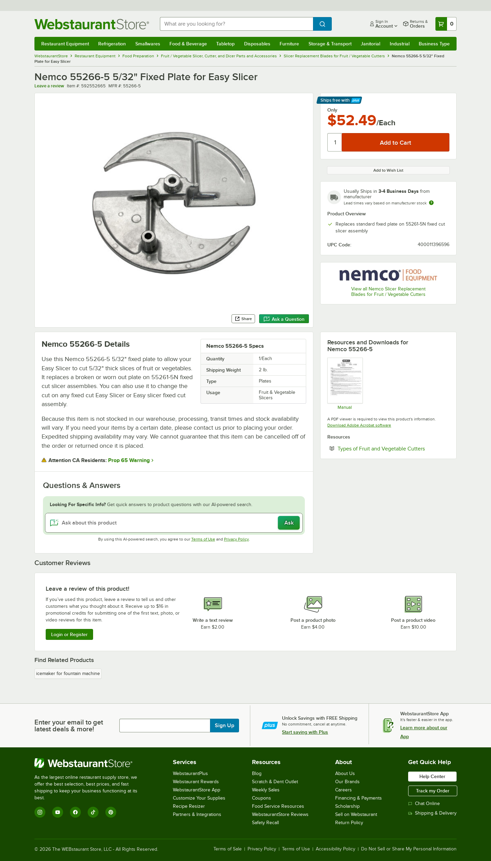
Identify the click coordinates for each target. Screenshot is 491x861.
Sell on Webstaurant (356, 814)
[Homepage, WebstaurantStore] (91, 24)
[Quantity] (335, 142)
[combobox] (236, 24)
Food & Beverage (188, 43)
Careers (343, 789)
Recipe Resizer (189, 806)
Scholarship (347, 806)
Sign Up (224, 725)
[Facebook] (75, 812)
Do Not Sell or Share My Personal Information (409, 849)
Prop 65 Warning (129, 460)
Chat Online (424, 803)
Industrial (400, 43)
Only (332, 110)
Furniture (289, 43)
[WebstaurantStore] (90, 763)
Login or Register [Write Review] (69, 634)
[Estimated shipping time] (431, 203)
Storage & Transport (330, 43)
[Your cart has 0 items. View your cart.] (446, 24)
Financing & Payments (358, 798)
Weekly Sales (266, 789)
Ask (289, 523)
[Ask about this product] (173, 522)
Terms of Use (203, 539)
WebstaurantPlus (190, 773)
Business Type (434, 43)
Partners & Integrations (197, 814)
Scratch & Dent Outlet (275, 781)
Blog (257, 773)
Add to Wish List (388, 170)
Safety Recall (265, 822)
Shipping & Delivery (432, 813)
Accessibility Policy (335, 849)
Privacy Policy (236, 539)
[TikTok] (93, 812)
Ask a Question (284, 319)
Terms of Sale (227, 849)
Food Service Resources (278, 806)
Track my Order (432, 790)
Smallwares (147, 43)
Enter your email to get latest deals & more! (68, 725)
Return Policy (349, 822)
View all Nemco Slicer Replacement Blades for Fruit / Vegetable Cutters (388, 291)
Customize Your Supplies (199, 798)
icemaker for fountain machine (68, 673)
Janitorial (370, 43)
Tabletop (225, 43)
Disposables (257, 43)
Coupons (261, 798)
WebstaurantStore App (196, 789)
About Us (345, 773)
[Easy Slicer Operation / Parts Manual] (344, 384)
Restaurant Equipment (65, 43)
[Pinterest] (110, 812)
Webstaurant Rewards (196, 781)
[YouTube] (57, 812)
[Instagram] (39, 812)
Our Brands (347, 781)
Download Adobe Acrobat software (359, 425)
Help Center (432, 776)
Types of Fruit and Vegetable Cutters (393, 448)
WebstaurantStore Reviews (280, 814)
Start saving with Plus (305, 732)
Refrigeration (112, 43)
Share (243, 318)
